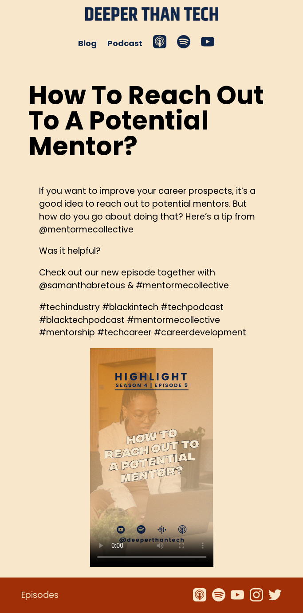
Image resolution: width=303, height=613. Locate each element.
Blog (87, 43)
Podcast (124, 43)
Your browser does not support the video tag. (151, 457)
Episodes (40, 595)
